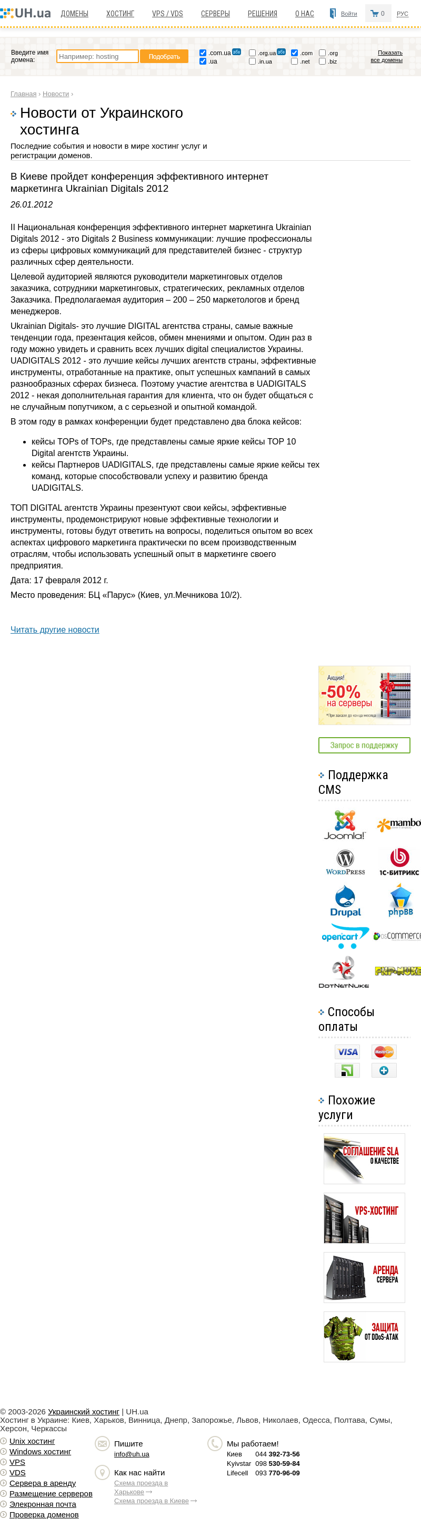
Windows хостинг (40, 1451)
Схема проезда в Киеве (151, 1501)
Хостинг (120, 13)
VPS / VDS (167, 13)
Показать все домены (387, 56)
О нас (304, 13)
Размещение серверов (51, 1493)
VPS (17, 1461)
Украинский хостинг (83, 1411)
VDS (17, 1472)
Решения (262, 13)
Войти (349, 14)
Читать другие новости (55, 629)
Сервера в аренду (42, 1482)
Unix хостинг (32, 1440)
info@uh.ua (131, 1454)
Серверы (215, 13)
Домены (74, 13)
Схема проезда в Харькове (141, 1487)
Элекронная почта (42, 1504)
